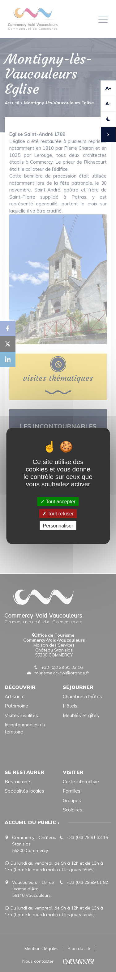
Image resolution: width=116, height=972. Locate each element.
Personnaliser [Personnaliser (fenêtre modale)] (58, 525)
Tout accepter (58, 501)
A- (108, 103)
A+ (108, 88)
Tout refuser (58, 513)
